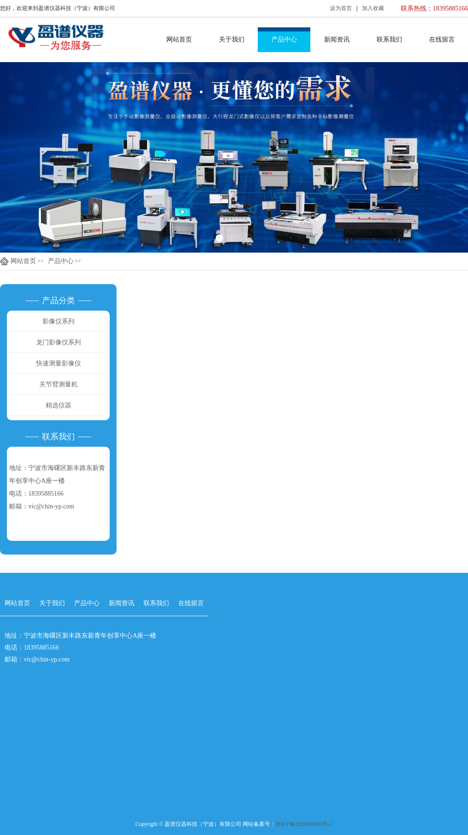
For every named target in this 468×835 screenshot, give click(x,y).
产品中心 (284, 39)
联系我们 (389, 39)
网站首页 (179, 39)
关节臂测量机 (58, 384)
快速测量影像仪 (58, 363)
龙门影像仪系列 (58, 342)
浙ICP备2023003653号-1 (304, 824)
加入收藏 (373, 8)
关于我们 (232, 39)
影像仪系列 (58, 321)
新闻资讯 (337, 39)
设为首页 (341, 8)
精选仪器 (58, 405)
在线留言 (442, 39)
